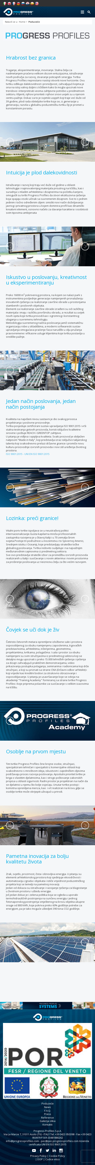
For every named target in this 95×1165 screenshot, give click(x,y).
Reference (47, 1117)
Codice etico (52, 1159)
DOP (40, 1159)
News (47, 1107)
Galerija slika (47, 1121)
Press (47, 1114)
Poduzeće (48, 1103)
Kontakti (47, 1124)
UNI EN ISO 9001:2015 (36, 454)
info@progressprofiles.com (22, 1141)
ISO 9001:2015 (14, 454)
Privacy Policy (38, 1156)
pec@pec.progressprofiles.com (60, 1141)
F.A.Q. (47, 1110)
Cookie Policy (57, 1156)
